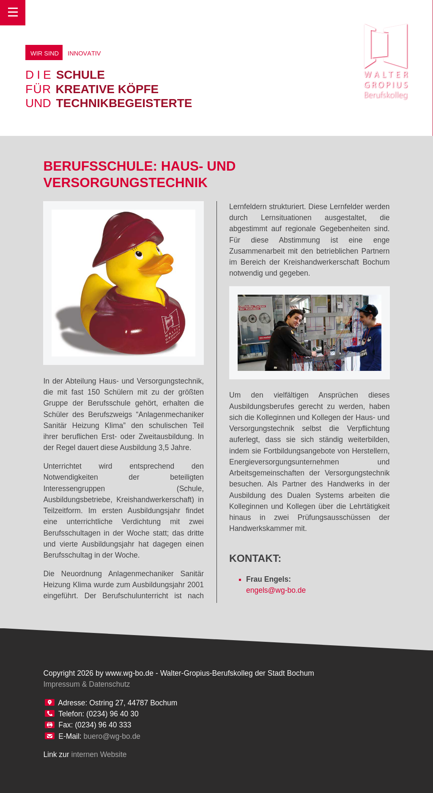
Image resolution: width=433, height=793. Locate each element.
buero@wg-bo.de (112, 736)
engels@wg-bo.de (276, 590)
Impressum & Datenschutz (86, 684)
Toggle (12, 12)
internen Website (99, 754)
